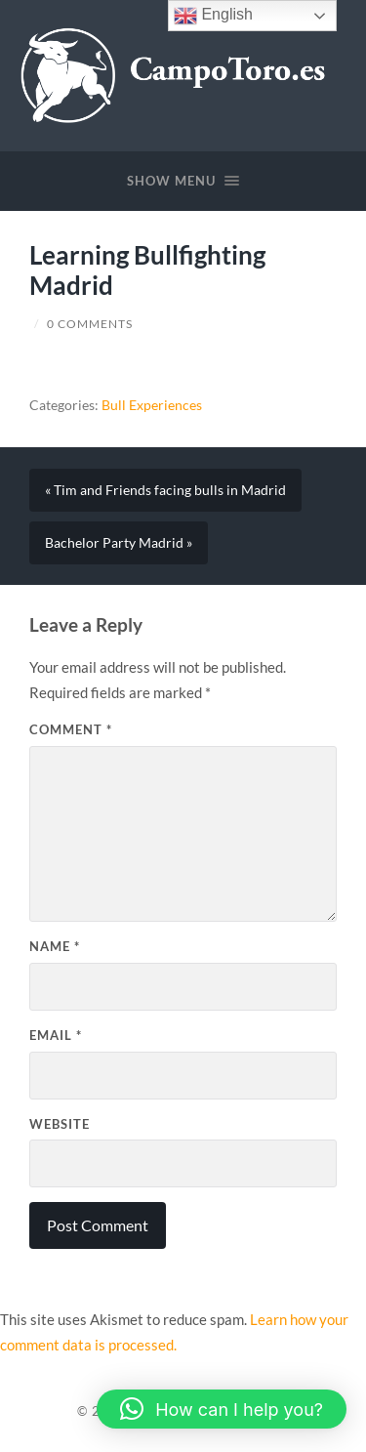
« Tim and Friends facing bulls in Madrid (165, 490)
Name (54, 946)
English (213, 15)
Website (59, 1124)
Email (55, 1035)
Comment (70, 729)
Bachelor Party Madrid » (118, 543)
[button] (221, 1409)
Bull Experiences (152, 405)
